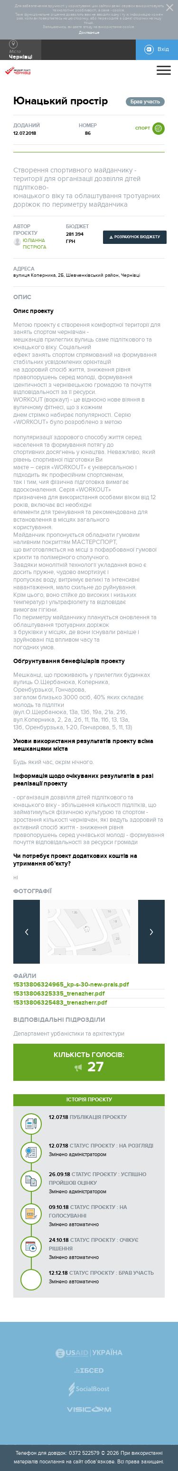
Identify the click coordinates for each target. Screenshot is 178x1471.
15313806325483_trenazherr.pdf (60, 1003)
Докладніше (89, 33)
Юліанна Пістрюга (35, 244)
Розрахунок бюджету (137, 237)
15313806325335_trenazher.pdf (58, 993)
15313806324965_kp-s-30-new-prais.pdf (71, 984)
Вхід (163, 49)
